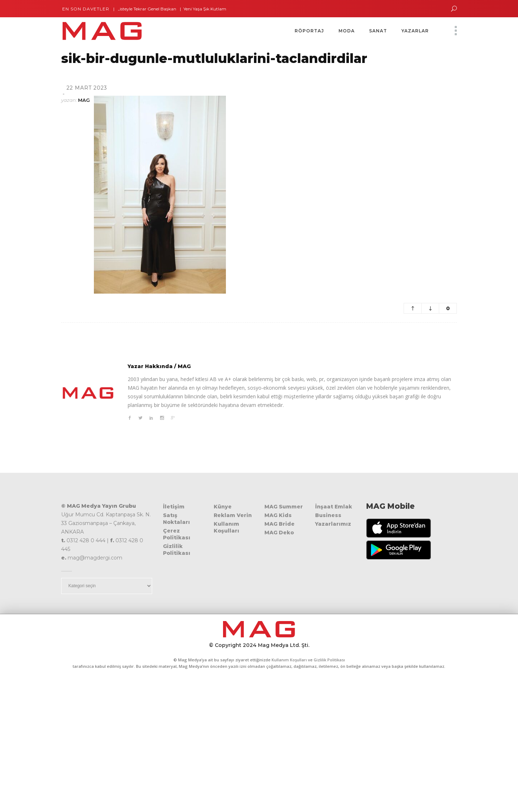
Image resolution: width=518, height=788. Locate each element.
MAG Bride (279, 524)
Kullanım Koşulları (226, 527)
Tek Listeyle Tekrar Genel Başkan (146, 9)
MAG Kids (278, 515)
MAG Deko (279, 532)
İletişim (174, 506)
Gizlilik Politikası (176, 549)
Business (328, 515)
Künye (223, 506)
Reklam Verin (233, 515)
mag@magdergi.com (95, 557)
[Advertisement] (259, 734)
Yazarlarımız (333, 524)
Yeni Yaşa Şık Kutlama (209, 9)
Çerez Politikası (176, 534)
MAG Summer (283, 506)
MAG (84, 100)
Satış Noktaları (176, 518)
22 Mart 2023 (87, 88)
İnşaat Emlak (333, 506)
